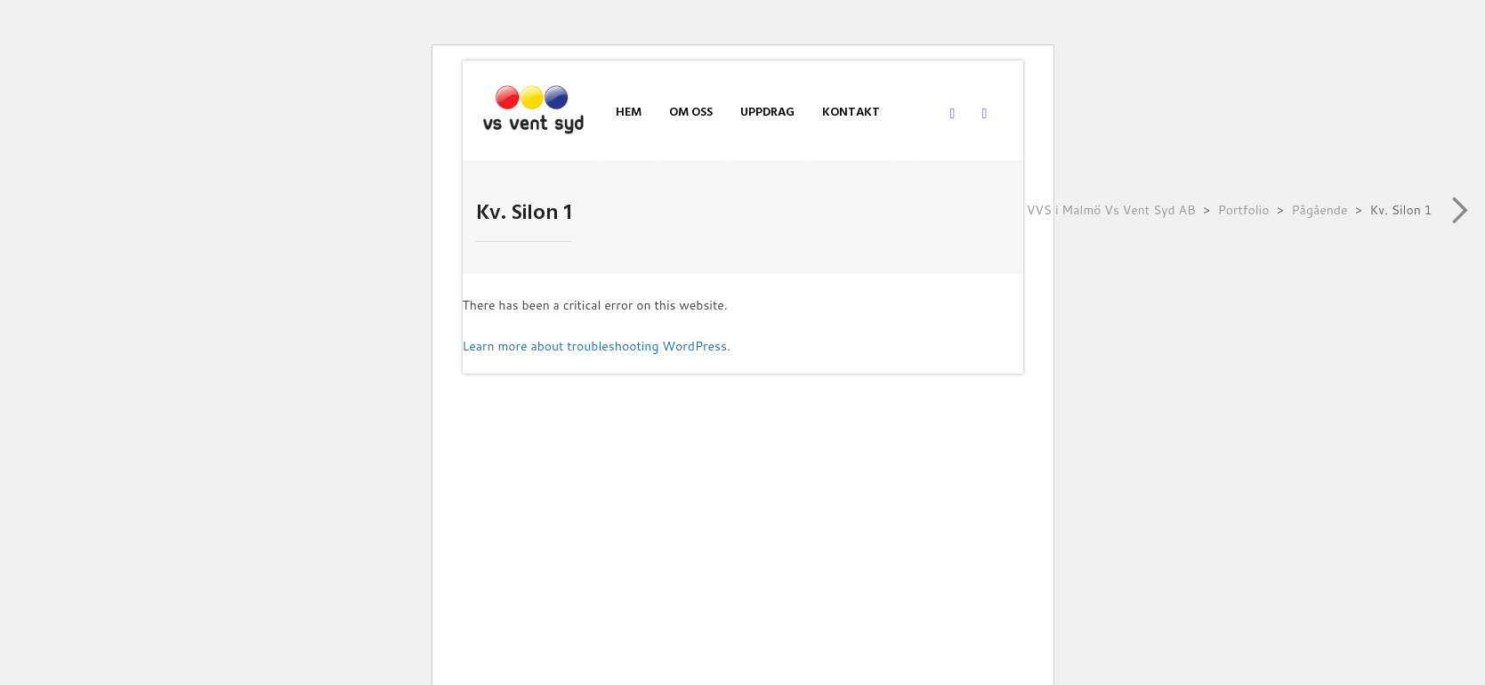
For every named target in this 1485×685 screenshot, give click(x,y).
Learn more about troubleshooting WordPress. (596, 346)
